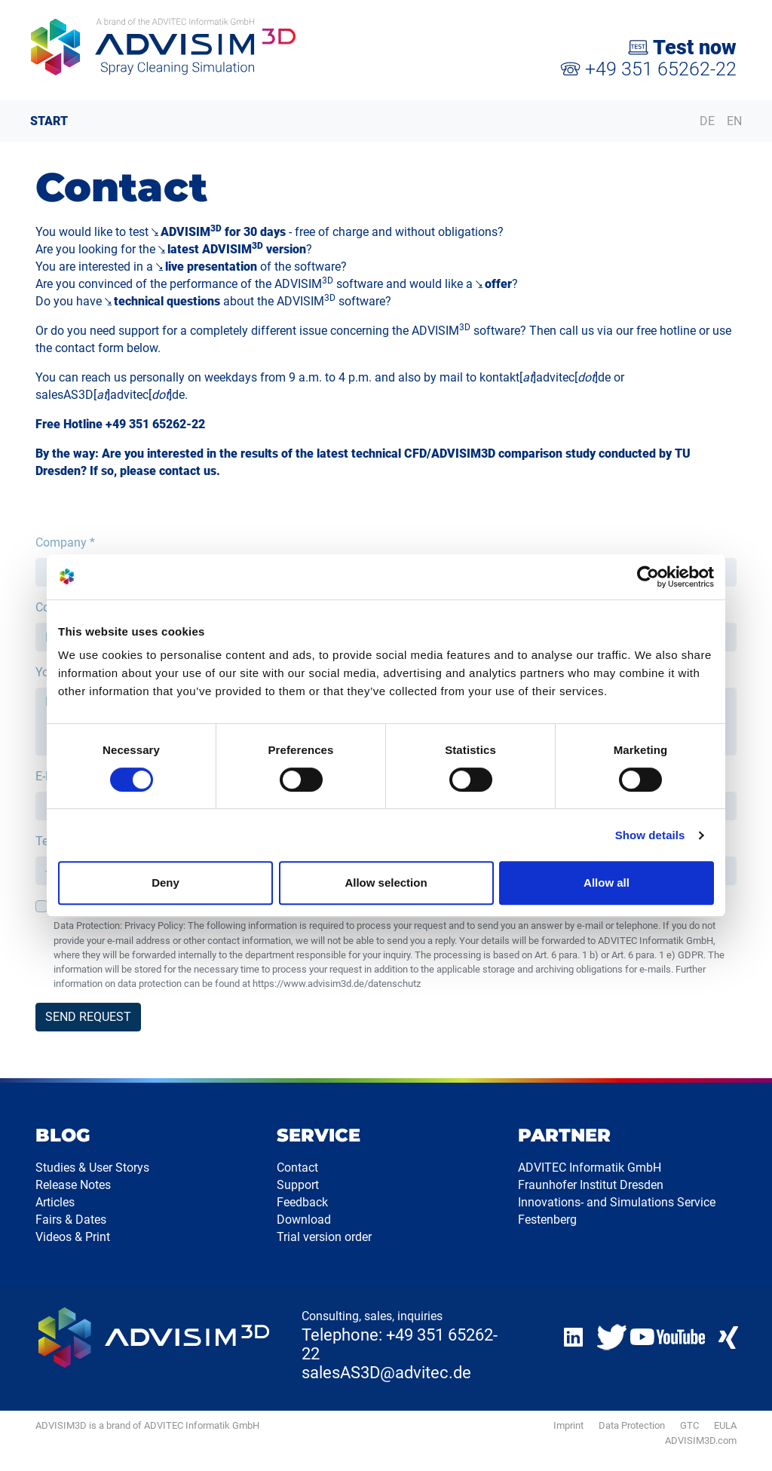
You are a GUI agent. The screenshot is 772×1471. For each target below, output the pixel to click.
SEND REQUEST (88, 1017)
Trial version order (324, 1237)
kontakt (499, 377)
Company (65, 542)
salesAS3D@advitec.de (386, 1372)
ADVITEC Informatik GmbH (589, 1167)
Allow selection (386, 882)
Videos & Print (72, 1237)
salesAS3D (64, 395)
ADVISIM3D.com (701, 1440)
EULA (725, 1425)
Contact (297, 1167)
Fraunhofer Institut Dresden (590, 1185)
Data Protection (632, 1425)
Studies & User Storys (92, 1167)
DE (707, 121)
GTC (689, 1425)
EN (734, 121)
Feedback (302, 1202)
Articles (55, 1202)
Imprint (568, 1425)
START (49, 121)
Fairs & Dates (70, 1219)
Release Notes (73, 1185)
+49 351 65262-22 (648, 69)
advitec (555, 377)
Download (304, 1219)
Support (298, 1185)
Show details (650, 835)
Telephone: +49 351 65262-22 (400, 1344)
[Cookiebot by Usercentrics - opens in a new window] (648, 576)
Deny (165, 882)
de (604, 377)
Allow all (607, 882)
